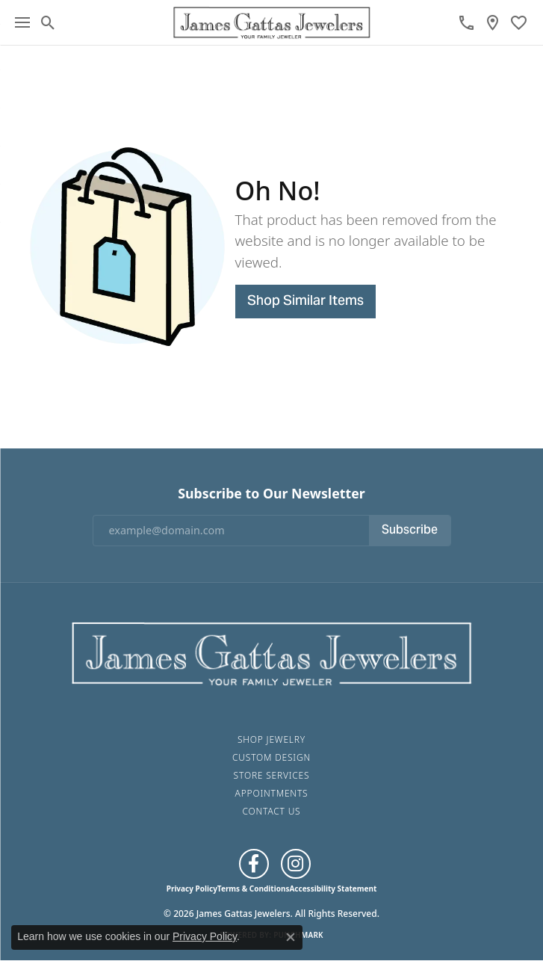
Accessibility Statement (332, 888)
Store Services (272, 775)
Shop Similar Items (305, 301)
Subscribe (410, 530)
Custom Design (271, 757)
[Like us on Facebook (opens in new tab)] (254, 864)
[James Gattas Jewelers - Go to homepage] (272, 651)
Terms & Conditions (253, 888)
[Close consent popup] (290, 937)
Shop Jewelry (271, 739)
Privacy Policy (192, 888)
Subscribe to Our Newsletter (271, 493)
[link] (466, 22)
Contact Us (272, 811)
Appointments (271, 793)
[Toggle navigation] (22, 22)
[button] (48, 22)
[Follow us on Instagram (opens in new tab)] (296, 864)
